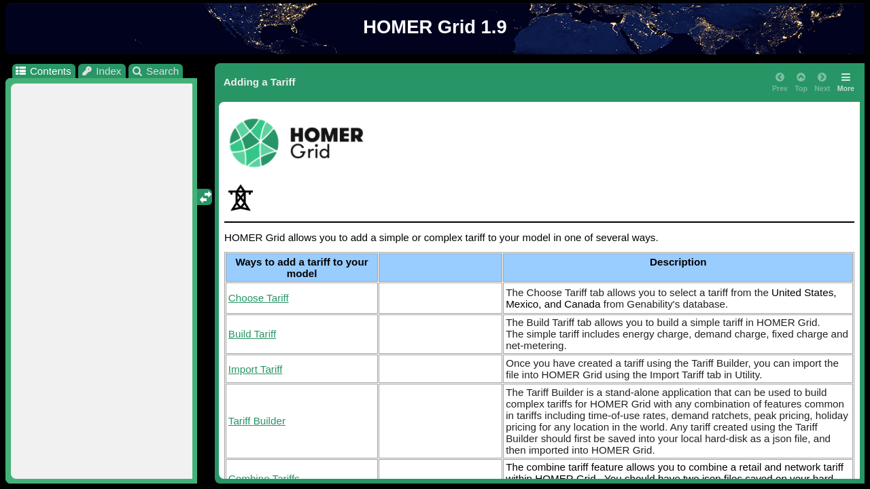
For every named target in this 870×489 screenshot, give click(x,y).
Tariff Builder (256, 421)
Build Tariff (252, 334)
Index (101, 71)
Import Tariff (255, 369)
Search (155, 71)
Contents (42, 71)
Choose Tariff (258, 298)
